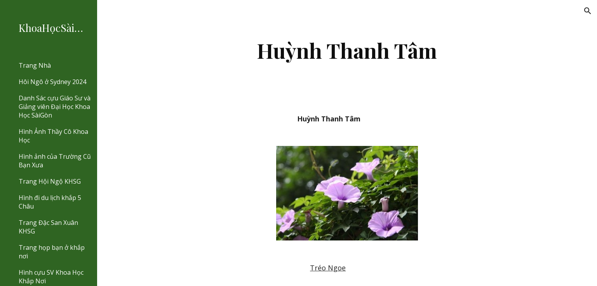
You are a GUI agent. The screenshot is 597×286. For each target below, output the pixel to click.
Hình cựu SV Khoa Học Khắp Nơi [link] (51, 276)
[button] (587, 11)
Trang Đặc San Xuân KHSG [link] (48, 226)
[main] (347, 50)
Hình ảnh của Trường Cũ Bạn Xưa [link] (55, 160)
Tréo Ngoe (328, 267)
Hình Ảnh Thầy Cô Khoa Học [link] (53, 135)
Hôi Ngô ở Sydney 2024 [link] (52, 81)
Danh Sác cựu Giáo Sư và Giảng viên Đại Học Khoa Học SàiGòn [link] (55, 106)
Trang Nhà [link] (35, 65)
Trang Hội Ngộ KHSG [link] (50, 181)
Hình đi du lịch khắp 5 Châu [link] (50, 202)
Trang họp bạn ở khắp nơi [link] (52, 251)
